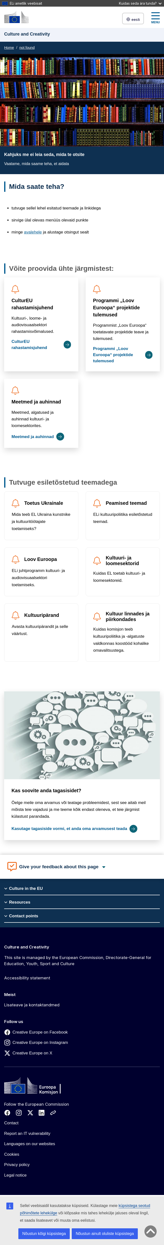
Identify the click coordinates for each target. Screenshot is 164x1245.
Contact (11, 1123)
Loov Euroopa (40, 559)
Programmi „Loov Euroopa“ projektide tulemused (116, 307)
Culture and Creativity (26, 947)
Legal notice (15, 1175)
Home (9, 47)
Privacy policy (17, 1164)
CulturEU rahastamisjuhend (32, 304)
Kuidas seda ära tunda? (140, 3)
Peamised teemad (126, 503)
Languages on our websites (29, 1143)
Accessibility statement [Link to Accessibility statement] (27, 977)
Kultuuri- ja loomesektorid (122, 560)
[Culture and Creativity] (16, 17)
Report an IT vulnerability (27, 1133)
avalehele (33, 232)
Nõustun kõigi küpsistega (44, 1234)
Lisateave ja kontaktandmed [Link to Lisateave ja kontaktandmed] (31, 1004)
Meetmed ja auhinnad (36, 401)
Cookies (11, 1154)
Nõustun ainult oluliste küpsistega (105, 1234)
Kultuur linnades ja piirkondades (128, 616)
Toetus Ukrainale (43, 503)
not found (27, 47)
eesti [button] (133, 19)
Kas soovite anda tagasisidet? (46, 790)
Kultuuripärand (41, 615)
